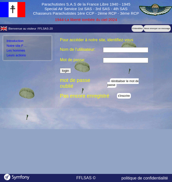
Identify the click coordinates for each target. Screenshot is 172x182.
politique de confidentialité (144, 178)
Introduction (15, 41)
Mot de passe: (72, 60)
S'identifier (137, 28)
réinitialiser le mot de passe (123, 83)
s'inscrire (124, 96)
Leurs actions (16, 55)
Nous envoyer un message (157, 28)
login (65, 71)
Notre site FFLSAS (20, 46)
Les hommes (16, 50)
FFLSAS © (86, 178)
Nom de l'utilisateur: (77, 49)
